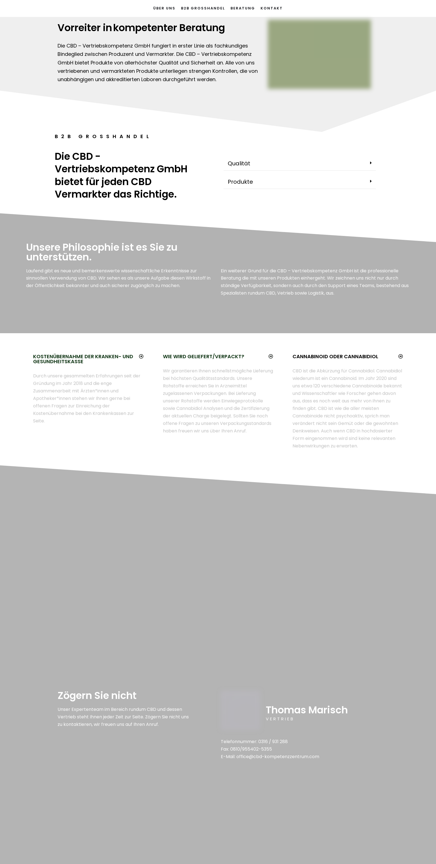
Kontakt (272, 8)
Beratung (243, 8)
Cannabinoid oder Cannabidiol (335, 356)
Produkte (240, 182)
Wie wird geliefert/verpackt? (203, 356)
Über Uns (164, 8)
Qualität (239, 163)
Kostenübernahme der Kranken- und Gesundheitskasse (83, 359)
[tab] (300, 163)
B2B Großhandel (203, 8)
